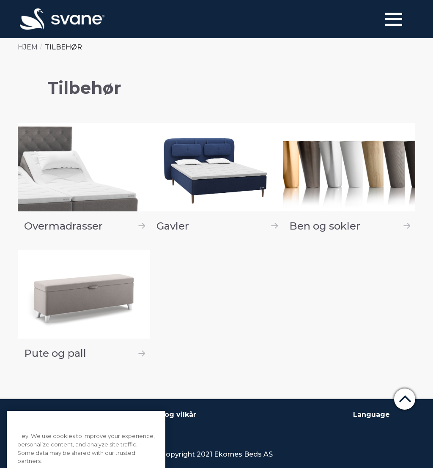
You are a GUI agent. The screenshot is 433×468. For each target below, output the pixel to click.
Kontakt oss (89, 415)
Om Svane (41, 415)
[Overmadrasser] (84, 180)
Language (371, 415)
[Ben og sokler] (349, 180)
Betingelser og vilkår (158, 415)
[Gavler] (216, 180)
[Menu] (393, 19)
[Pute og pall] (84, 307)
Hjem (28, 47)
